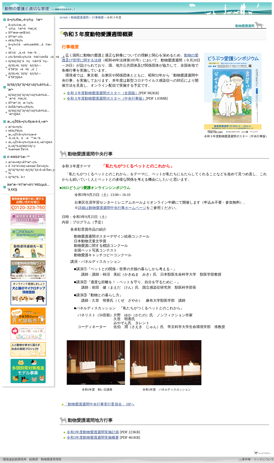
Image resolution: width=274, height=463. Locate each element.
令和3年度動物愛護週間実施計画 (93, 432)
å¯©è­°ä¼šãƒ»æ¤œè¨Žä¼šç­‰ (28, 166)
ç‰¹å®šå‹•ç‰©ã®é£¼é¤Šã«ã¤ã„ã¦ (30, 56)
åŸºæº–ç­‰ (15, 36)
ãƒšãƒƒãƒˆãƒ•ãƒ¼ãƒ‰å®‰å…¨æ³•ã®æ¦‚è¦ (29, 96)
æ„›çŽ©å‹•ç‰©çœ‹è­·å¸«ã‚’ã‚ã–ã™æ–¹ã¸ (26, 136)
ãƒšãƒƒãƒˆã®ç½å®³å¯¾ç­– (28, 61)
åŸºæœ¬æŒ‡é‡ (20, 32)
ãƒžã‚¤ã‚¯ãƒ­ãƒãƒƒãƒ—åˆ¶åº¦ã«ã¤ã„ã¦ (24, 67)
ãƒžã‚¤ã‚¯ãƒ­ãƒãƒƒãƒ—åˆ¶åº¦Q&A (24, 75)
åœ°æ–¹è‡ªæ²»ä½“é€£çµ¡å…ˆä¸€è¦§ (28, 186)
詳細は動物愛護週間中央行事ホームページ (112, 208)
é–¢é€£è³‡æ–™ (18, 157)
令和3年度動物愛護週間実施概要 (93, 437)
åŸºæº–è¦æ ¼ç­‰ (20, 102)
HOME (64, 17)
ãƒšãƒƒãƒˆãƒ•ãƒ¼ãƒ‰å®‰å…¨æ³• (29, 87)
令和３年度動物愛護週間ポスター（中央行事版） (106, 98)
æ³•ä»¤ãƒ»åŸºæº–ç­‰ (22, 162)
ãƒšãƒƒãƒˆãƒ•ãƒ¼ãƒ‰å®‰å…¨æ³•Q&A (29, 112)
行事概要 (98, 17)
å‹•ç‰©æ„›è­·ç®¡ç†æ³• (24, 19)
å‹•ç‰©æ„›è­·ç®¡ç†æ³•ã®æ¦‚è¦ (23, 26)
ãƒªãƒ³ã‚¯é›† (16, 177)
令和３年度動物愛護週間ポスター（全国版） (103, 93)
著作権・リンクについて (256, 459)
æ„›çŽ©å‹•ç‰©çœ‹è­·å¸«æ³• (27, 121)
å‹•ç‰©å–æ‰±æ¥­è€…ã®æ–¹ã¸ (30, 46)
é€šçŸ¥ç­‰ (15, 40)
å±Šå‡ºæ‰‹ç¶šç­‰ (21, 106)
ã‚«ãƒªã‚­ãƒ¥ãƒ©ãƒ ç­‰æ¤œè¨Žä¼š (22, 147)
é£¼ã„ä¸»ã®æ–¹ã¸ (24, 52)
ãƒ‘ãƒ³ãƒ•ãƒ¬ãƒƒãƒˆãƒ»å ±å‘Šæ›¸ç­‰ (30, 171)
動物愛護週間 (80, 17)
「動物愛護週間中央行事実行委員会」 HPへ (99, 404)
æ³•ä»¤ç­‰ (15, 126)
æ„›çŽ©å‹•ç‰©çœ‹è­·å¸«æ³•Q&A (30, 142)
